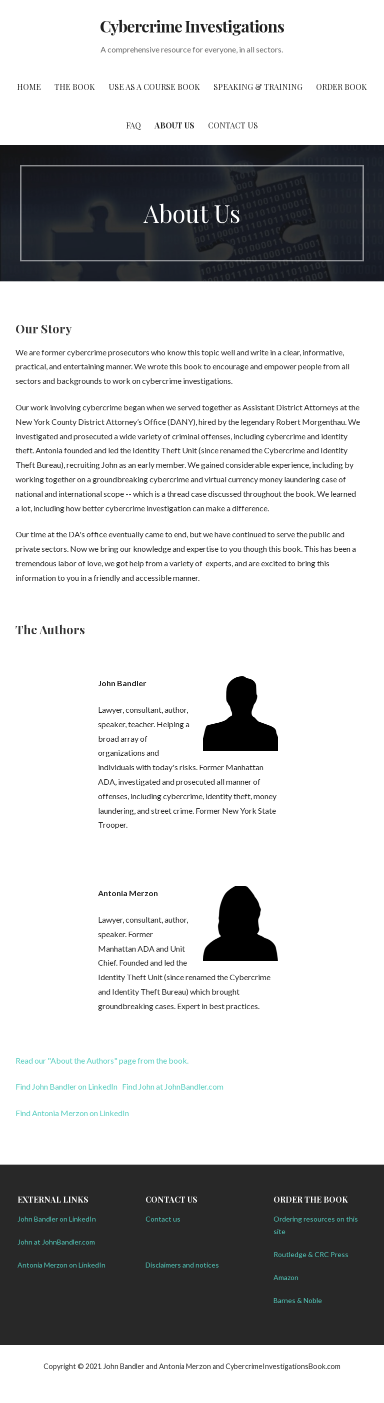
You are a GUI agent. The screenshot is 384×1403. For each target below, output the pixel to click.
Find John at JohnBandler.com (173, 1086)
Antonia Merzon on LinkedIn (62, 1265)
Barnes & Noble (298, 1300)
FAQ (133, 125)
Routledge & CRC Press (311, 1254)
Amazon (286, 1277)
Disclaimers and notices (182, 1265)
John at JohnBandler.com (56, 1242)
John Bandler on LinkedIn (57, 1219)
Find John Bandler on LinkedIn (67, 1086)
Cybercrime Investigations (192, 25)
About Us (174, 125)
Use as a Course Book (154, 86)
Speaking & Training (258, 86)
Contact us (163, 1219)
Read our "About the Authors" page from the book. (102, 1060)
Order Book (341, 86)
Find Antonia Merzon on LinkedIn (72, 1113)
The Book (74, 86)
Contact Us (233, 125)
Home (29, 86)
